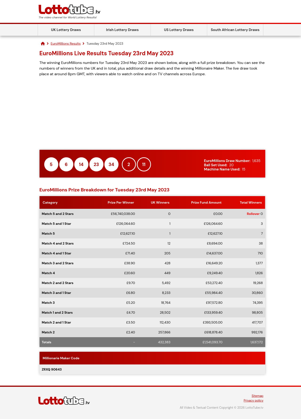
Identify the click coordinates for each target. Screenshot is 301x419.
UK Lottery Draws (66, 30)
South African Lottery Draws (235, 30)
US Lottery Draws (179, 30)
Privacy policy (253, 401)
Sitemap (257, 396)
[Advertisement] (152, 113)
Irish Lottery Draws (122, 30)
